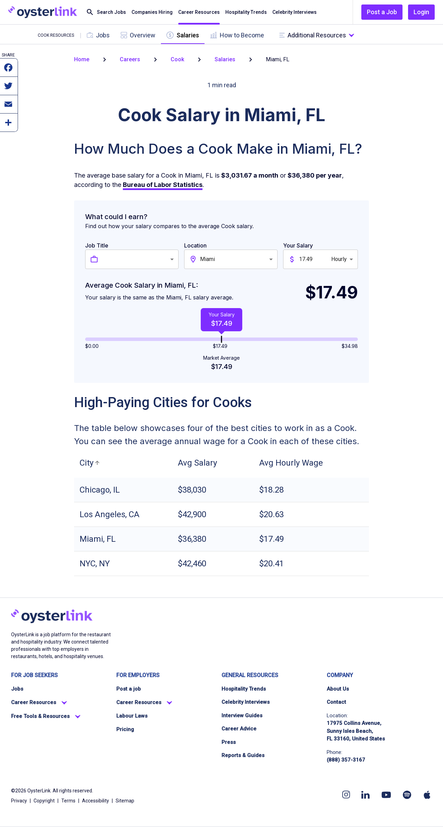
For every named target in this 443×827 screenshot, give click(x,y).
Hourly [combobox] (339, 259)
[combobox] (140, 259)
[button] (91, 462)
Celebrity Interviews (294, 12)
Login (421, 12)
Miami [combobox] (207, 259)
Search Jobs (106, 12)
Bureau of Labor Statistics (162, 184)
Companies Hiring (152, 12)
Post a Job (382, 12)
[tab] (98, 35)
